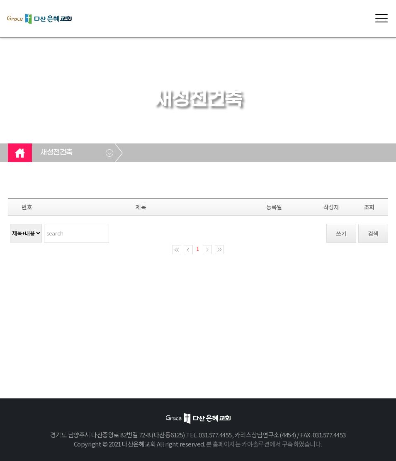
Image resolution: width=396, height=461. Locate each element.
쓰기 (341, 233)
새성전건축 (56, 152)
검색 (373, 233)
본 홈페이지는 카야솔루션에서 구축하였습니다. (264, 443)
